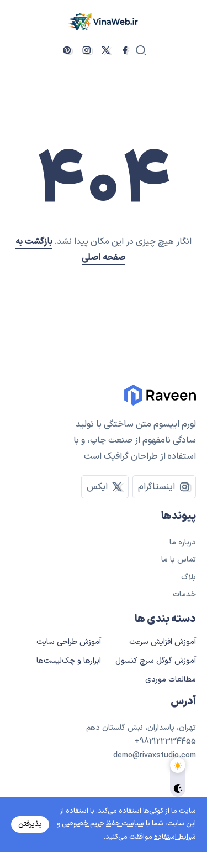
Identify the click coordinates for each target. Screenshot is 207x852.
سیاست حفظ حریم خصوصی (103, 823)
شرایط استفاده (175, 837)
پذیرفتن (30, 824)
